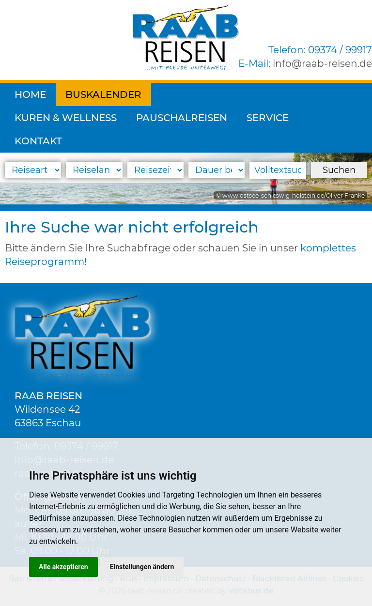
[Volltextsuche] (277, 170)
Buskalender (103, 94)
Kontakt (210, 118)
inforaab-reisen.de (322, 63)
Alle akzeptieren (63, 567)
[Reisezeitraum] (155, 170)
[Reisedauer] (216, 170)
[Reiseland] (94, 170)
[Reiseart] (33, 170)
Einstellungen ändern (142, 567)
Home (30, 94)
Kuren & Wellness (212, 94)
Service (146, 118)
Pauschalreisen (60, 118)
